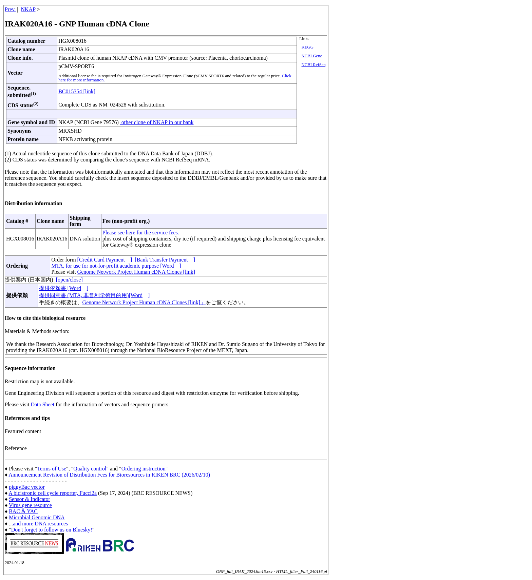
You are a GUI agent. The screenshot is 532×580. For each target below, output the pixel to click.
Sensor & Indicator (29, 499)
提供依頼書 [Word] (64, 288)
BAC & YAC (23, 511)
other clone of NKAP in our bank (157, 122)
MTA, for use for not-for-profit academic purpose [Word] (116, 266)
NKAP (28, 9)
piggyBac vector (26, 487)
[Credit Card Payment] (104, 260)
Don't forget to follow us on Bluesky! (51, 530)
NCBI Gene (312, 56)
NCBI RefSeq (314, 64)
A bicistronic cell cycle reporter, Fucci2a (52, 493)
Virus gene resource (30, 505)
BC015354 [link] (76, 91)
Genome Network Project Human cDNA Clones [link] (136, 272)
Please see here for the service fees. (140, 232)
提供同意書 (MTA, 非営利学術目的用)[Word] (94, 295)
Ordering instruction (143, 468)
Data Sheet (42, 404)
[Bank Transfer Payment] (165, 260)
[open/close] (69, 280)
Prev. (10, 9)
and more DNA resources (40, 523)
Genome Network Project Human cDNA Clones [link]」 (144, 302)
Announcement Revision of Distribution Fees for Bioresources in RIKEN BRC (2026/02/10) (109, 475)
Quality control (89, 468)
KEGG (308, 47)
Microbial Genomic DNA (36, 517)
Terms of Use (51, 468)
